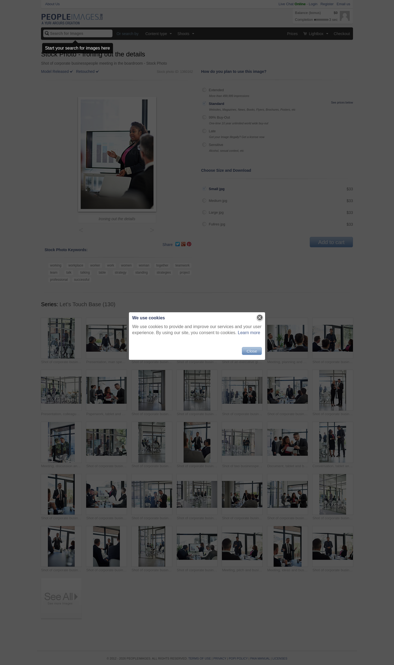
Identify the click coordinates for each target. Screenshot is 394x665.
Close (252, 351)
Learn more (249, 332)
